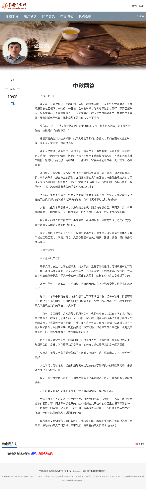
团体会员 (48, 16)
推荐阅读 (66, 16)
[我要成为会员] (45, 453)
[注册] (141, 6)
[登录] (134, 6)
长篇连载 (85, 16)
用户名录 (30, 16)
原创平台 (12, 16)
